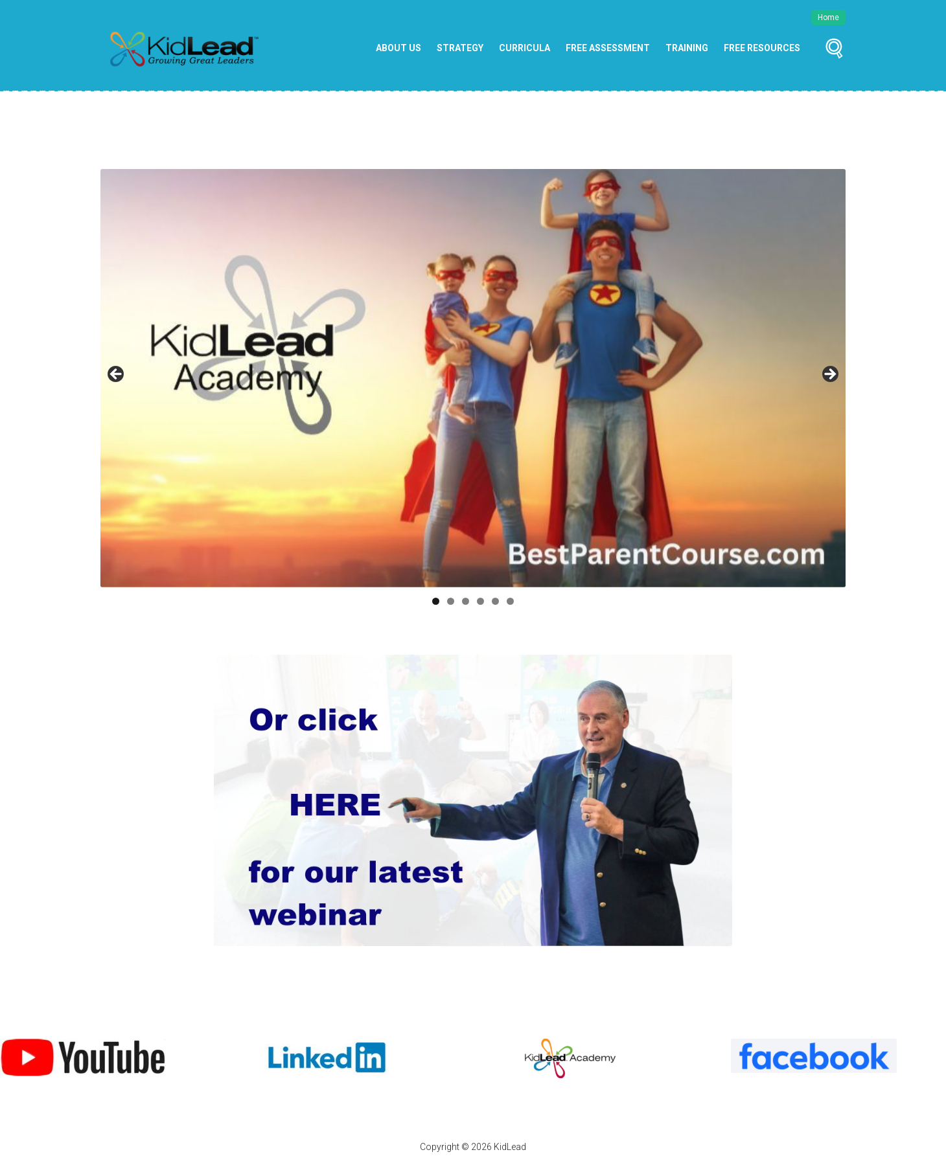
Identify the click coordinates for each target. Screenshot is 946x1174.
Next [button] (829, 375)
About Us (398, 48)
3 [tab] (465, 601)
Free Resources (762, 48)
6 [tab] (510, 601)
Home (828, 17)
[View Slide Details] (83, 1057)
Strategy (460, 48)
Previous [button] (116, 375)
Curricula (524, 48)
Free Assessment (608, 48)
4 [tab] (480, 601)
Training (686, 48)
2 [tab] (450, 601)
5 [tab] (495, 601)
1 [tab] (435, 601)
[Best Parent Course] (473, 378)
